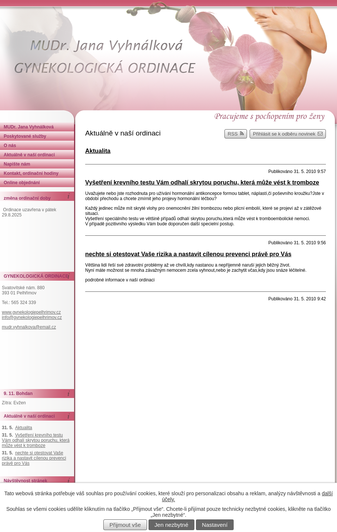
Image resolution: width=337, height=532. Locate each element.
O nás (10, 145)
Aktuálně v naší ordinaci (29, 154)
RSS (236, 134)
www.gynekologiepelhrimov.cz (31, 312)
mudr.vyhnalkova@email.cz (29, 327)
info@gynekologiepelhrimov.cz (32, 317)
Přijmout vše (125, 525)
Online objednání (22, 182)
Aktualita (97, 150)
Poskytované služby (25, 136)
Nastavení (214, 525)
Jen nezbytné (171, 525)
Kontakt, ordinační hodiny (31, 173)
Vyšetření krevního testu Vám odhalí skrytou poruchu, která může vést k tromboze (202, 182)
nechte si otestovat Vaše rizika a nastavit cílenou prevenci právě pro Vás (188, 254)
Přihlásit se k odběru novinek (288, 134)
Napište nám (17, 164)
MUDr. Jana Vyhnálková (29, 127)
